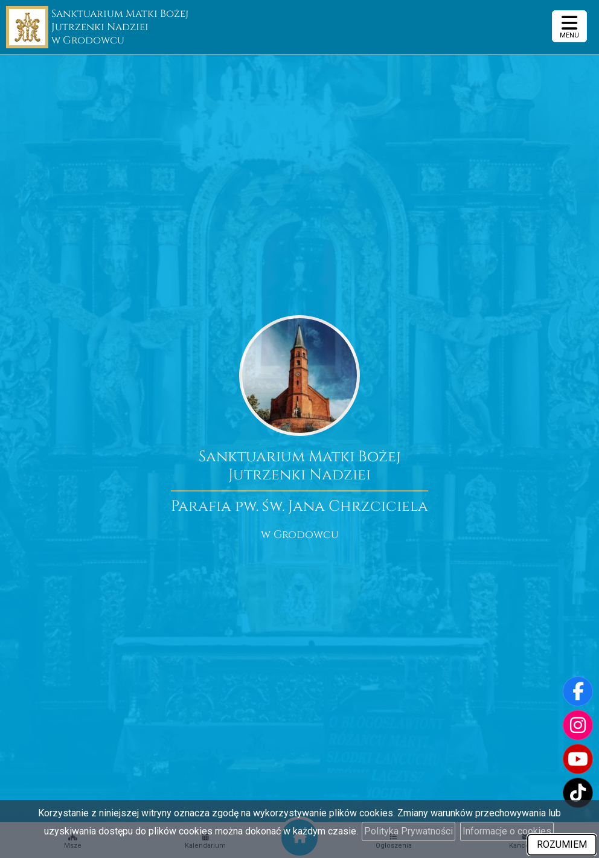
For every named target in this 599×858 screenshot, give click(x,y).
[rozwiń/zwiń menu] (569, 26)
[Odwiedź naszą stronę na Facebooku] (578, 691)
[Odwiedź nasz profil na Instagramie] (578, 725)
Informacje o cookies (507, 831)
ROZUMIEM (562, 844)
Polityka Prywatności (408, 831)
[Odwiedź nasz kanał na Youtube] (578, 759)
